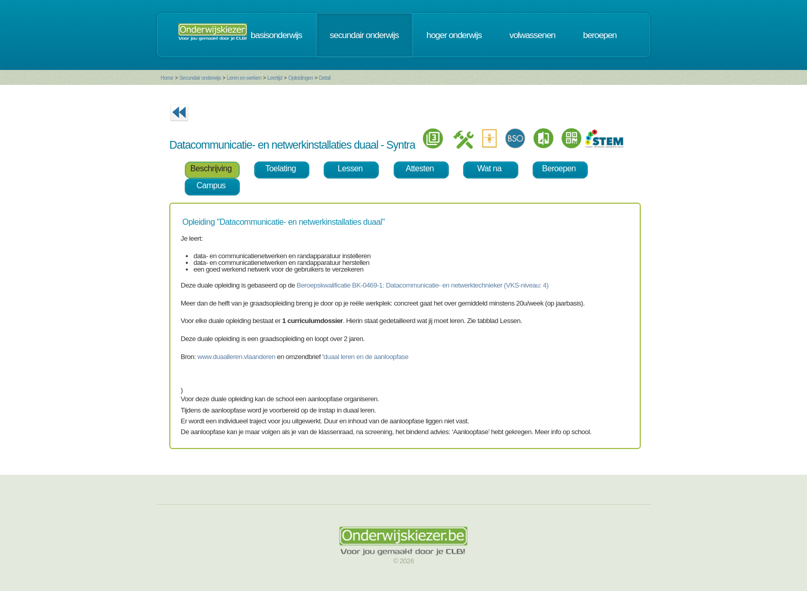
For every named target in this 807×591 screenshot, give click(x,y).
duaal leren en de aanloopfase (366, 357)
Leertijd (275, 78)
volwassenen (532, 35)
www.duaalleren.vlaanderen (236, 357)
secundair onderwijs (364, 35)
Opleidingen (300, 78)
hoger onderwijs (454, 35)
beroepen (600, 35)
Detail (325, 78)
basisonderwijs (276, 35)
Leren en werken (244, 78)
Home (167, 78)
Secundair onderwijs (200, 78)
